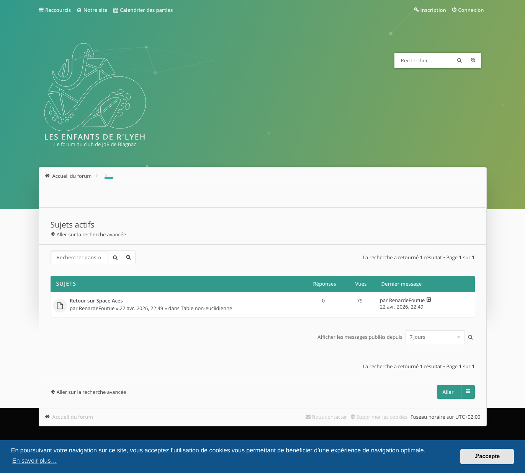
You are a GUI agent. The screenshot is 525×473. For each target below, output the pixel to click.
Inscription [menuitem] (433, 10)
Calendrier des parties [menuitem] (143, 10)
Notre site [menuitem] (91, 10)
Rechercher (459, 60)
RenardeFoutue (97, 308)
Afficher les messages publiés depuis (391, 336)
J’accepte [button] (487, 456)
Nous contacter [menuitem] (329, 416)
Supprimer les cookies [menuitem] (382, 416)
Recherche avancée (473, 60)
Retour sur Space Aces (96, 301)
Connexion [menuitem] (471, 10)
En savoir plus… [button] (34, 461)
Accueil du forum (72, 416)
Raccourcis (58, 10)
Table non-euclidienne (206, 308)
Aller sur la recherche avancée (91, 234)
